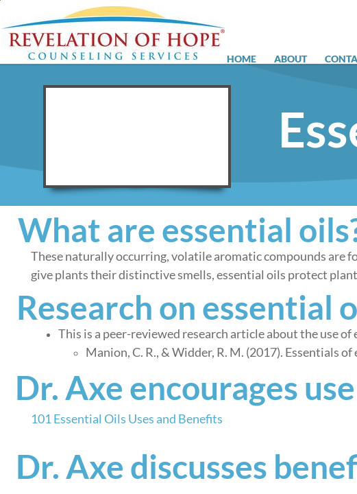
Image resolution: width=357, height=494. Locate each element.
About (290, 59)
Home (241, 59)
